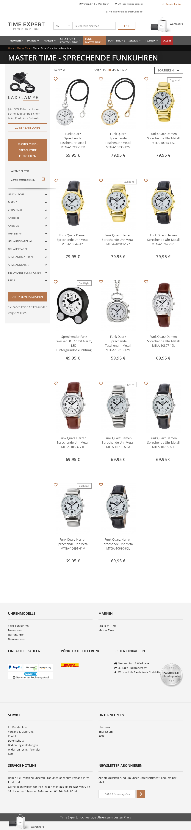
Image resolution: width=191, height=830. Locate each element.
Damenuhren (16, 639)
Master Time (106, 630)
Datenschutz (16, 740)
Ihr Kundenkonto (18, 727)
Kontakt (13, 736)
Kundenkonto (173, 4)
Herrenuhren (16, 634)
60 (118, 70)
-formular (34, 749)
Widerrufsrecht (17, 749)
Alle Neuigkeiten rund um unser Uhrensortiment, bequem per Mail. (137, 780)
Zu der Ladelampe (27, 127)
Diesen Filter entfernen (43, 182)
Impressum (105, 731)
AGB (101, 736)
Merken (55, 79)
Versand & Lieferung (21, 731)
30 (109, 70)
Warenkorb (176, 23)
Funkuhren (15, 630)
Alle (124, 70)
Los (126, 26)
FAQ (10, 754)
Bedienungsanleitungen (23, 745)
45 (114, 70)
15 (104, 70)
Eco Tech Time (107, 626)
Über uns (104, 727)
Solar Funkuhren (18, 626)
